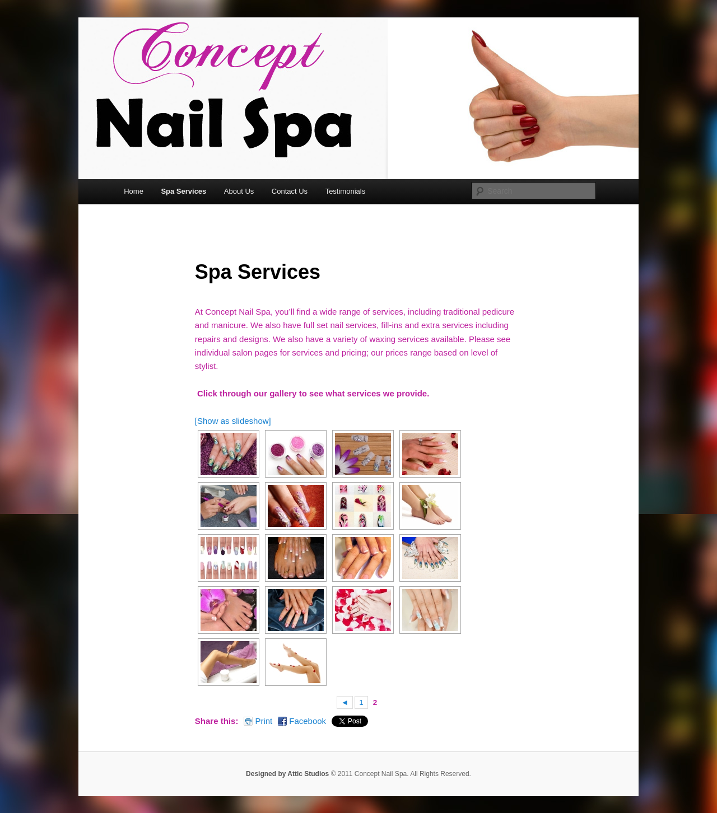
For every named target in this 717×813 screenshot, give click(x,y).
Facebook (307, 721)
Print (263, 721)
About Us (239, 191)
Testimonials (345, 191)
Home (133, 191)
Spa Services (183, 191)
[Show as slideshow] (233, 421)
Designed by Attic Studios (287, 774)
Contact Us (290, 191)
